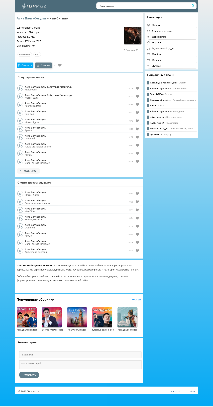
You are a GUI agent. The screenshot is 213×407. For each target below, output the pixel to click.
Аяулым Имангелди (60, 87)
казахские (24, 54)
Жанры (156, 25)
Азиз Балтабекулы (31, 18)
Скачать (43, 65)
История (156, 60)
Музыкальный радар (163, 48)
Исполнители (159, 36)
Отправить (29, 375)
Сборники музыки (162, 31)
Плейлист (157, 54)
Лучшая (156, 66)
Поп (37, 54)
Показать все (29, 170)
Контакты (175, 392)
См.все (136, 299)
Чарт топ (157, 42)
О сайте (191, 392)
